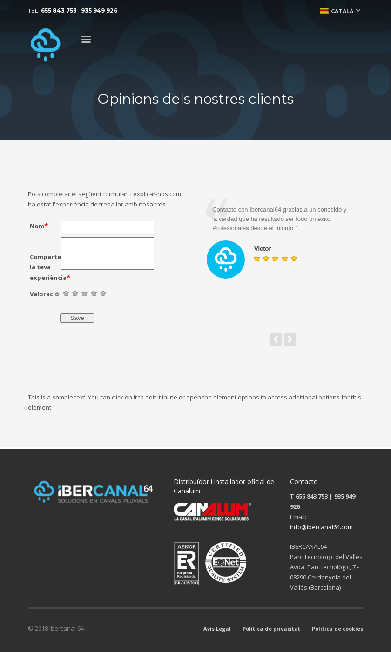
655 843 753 (59, 10)
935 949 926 (99, 10)
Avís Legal (217, 628)
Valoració (44, 294)
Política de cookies (337, 628)
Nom (39, 225)
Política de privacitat (271, 628)
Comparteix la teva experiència (45, 267)
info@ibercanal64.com (321, 527)
